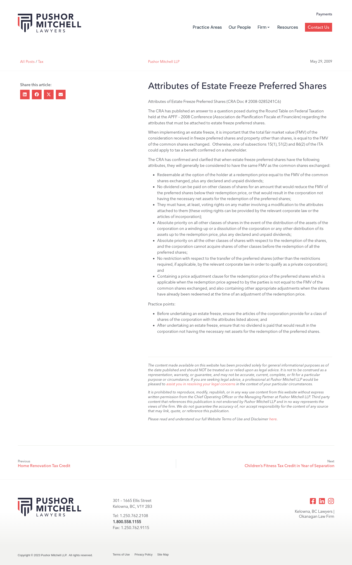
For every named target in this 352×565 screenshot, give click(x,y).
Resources (287, 27)
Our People (240, 27)
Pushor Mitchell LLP (164, 61)
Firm (263, 27)
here (273, 419)
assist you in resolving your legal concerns (200, 384)
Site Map (163, 554)
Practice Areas (207, 27)
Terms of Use (121, 554)
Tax (40, 61)
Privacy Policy (144, 554)
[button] (25, 94)
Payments (324, 14)
